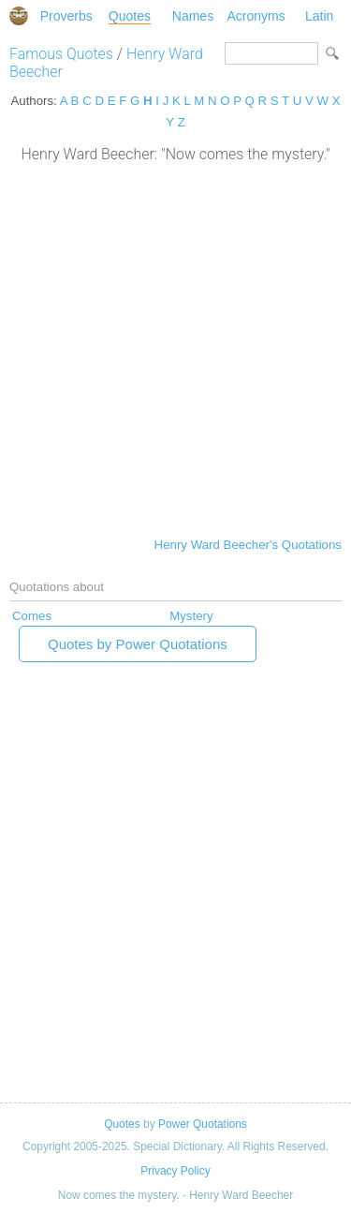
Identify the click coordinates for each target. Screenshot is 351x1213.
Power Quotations (202, 1124)
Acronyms (256, 15)
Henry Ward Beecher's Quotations (248, 545)
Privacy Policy (175, 1170)
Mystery (190, 616)
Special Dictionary (18, 16)
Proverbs (66, 15)
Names (192, 15)
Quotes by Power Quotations (137, 644)
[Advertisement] (175, 348)
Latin (319, 15)
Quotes (130, 15)
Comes (31, 616)
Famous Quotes (61, 54)
